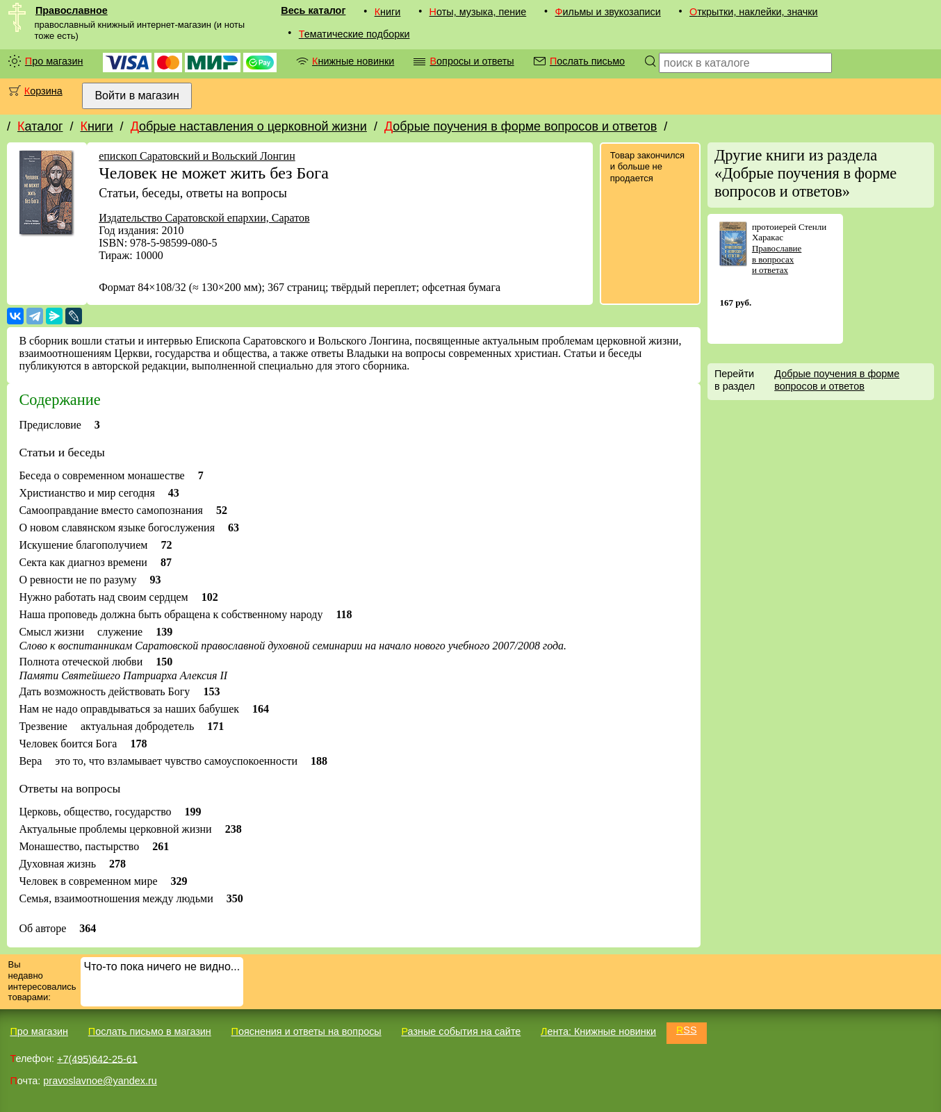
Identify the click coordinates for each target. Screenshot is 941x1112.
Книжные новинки (353, 61)
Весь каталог (313, 10)
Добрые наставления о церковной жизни (249, 126)
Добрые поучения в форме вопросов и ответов (520, 126)
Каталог (40, 126)
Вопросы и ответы (471, 61)
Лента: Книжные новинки (598, 1031)
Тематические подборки (354, 34)
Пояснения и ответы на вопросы (306, 1031)
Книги (388, 11)
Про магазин (54, 61)
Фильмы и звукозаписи (608, 11)
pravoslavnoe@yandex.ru (99, 1080)
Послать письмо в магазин (149, 1031)
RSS (686, 1030)
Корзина (43, 91)
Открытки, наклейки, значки (753, 11)
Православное (71, 10)
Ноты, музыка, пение (478, 11)
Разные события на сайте (461, 1031)
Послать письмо (587, 61)
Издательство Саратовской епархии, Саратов (204, 218)
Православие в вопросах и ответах (776, 259)
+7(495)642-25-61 (97, 1058)
